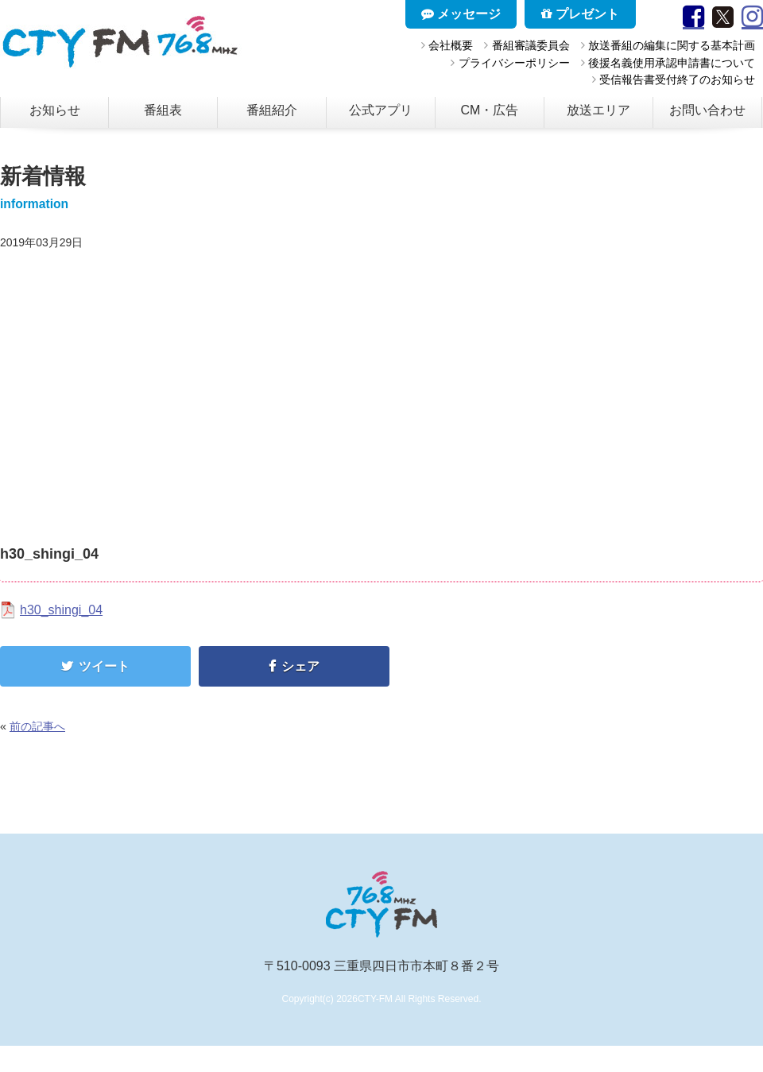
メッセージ (461, 14)
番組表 (163, 110)
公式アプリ (380, 110)
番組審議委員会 (531, 45)
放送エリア (598, 110)
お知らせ (54, 110)
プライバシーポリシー (514, 62)
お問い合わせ (707, 110)
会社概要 (450, 45)
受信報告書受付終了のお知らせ (677, 79)
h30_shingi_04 (61, 610)
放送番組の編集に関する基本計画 (671, 45)
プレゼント (580, 14)
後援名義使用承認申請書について (671, 62)
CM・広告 (490, 110)
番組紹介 (271, 110)
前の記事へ (37, 726)
